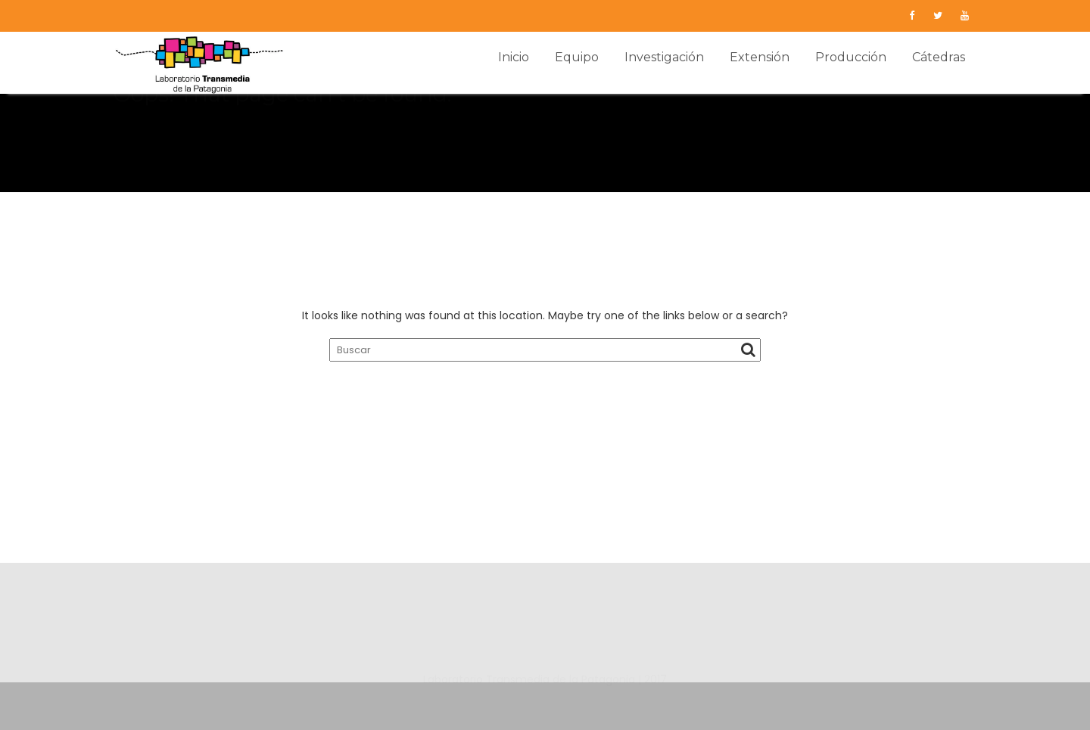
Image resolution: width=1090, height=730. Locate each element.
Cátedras (938, 57)
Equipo (577, 57)
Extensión (759, 57)
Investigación (664, 57)
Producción (850, 57)
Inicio (513, 57)
